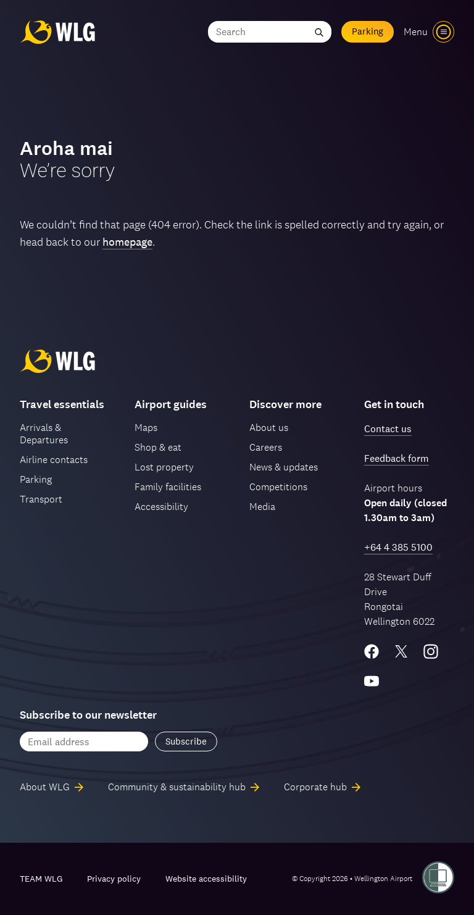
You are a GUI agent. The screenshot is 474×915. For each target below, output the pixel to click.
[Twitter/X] (401, 651)
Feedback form (396, 458)
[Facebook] (371, 651)
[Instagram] (430, 651)
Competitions (278, 486)
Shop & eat (158, 447)
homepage (127, 242)
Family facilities (168, 486)
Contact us (388, 428)
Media (262, 506)
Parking (367, 31)
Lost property (164, 467)
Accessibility (161, 506)
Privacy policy (114, 878)
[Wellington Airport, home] (57, 32)
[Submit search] (319, 32)
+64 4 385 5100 (398, 547)
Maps (146, 427)
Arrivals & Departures (44, 433)
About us (268, 427)
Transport (41, 499)
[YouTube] (371, 681)
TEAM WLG (41, 878)
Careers (265, 447)
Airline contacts (54, 459)
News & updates (283, 467)
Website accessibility (206, 878)
